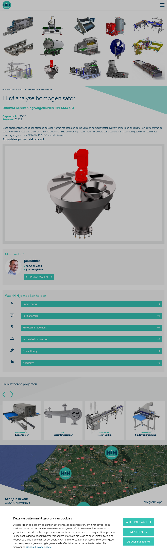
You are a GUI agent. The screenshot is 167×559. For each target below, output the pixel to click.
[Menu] (162, 5)
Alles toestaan (136, 522)
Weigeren (136, 531)
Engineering (30, 304)
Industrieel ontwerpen (35, 339)
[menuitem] (9, 89)
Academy (28, 362)
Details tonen (136, 541)
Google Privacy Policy (38, 547)
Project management (34, 327)
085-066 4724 (34, 266)
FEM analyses (30, 315)
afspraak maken (37, 277)
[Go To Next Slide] (11, 394)
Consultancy (30, 351)
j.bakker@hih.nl (34, 269)
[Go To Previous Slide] (4, 394)
